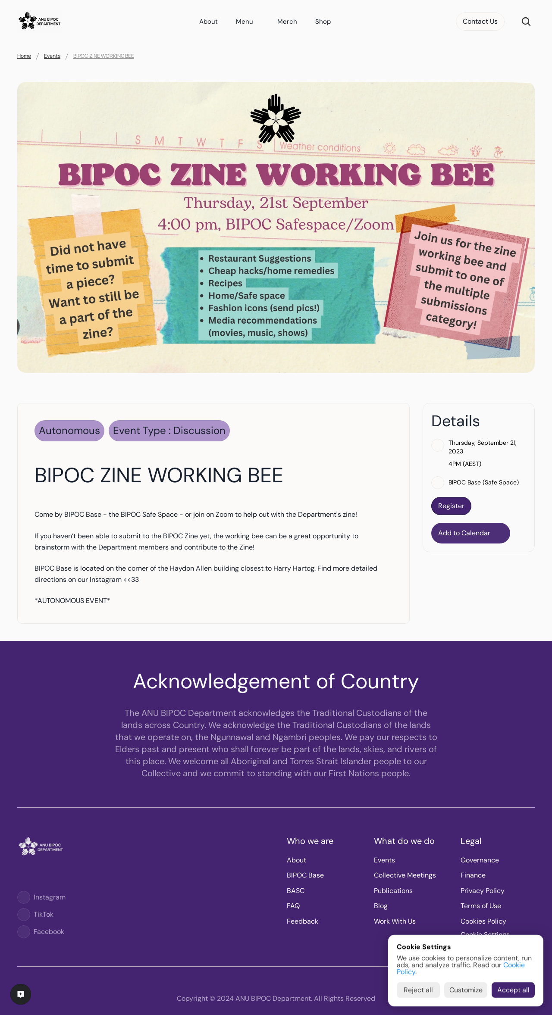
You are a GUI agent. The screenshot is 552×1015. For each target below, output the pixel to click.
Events (52, 55)
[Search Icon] (526, 21)
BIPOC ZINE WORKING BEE (103, 55)
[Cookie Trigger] (485, 934)
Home (24, 55)
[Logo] (23, 897)
